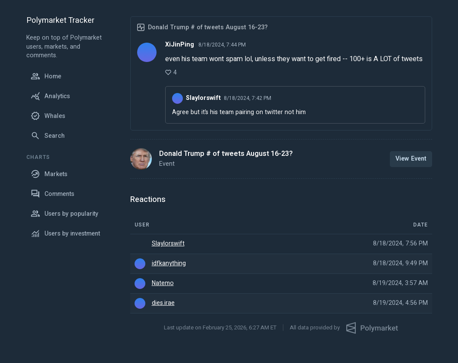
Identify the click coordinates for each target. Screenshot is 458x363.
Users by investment (65, 233)
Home (46, 76)
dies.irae (163, 303)
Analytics (50, 96)
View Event (411, 158)
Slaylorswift (168, 243)
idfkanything (169, 263)
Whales (48, 116)
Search (48, 135)
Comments (52, 194)
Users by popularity (64, 213)
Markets (49, 174)
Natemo (163, 283)
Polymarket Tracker (60, 20)
